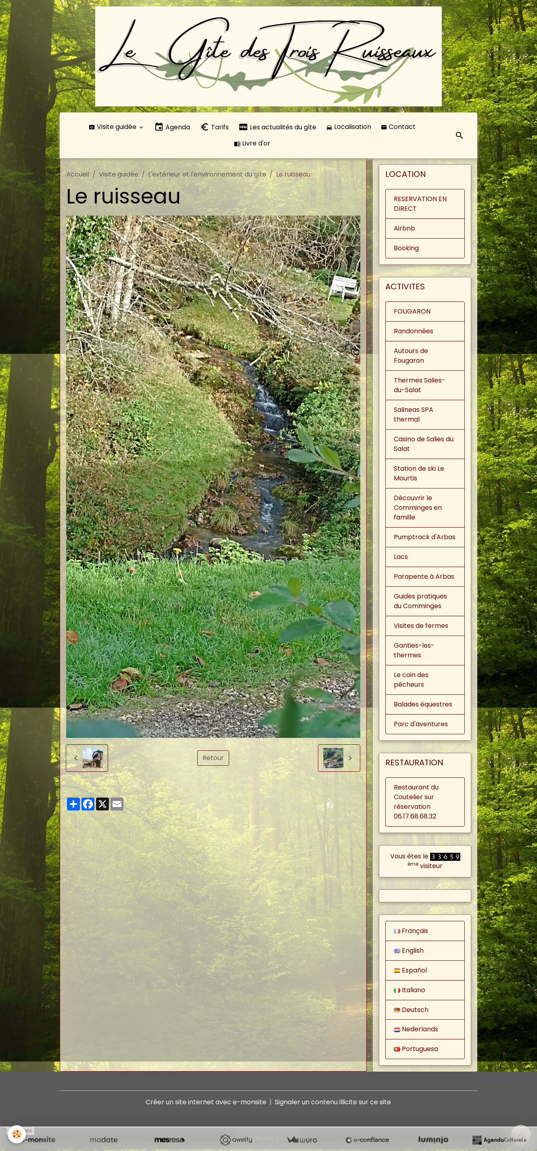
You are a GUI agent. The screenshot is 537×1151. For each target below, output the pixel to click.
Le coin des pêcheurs (411, 680)
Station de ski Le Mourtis (419, 474)
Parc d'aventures (421, 725)
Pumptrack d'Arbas (425, 538)
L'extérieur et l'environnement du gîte (207, 175)
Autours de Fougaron (411, 356)
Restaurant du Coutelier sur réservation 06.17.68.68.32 (416, 803)
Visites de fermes (421, 627)
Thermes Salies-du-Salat (419, 386)
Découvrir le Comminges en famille (418, 508)
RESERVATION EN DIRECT (420, 204)
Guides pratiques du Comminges (420, 602)
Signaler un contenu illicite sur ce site (333, 1103)
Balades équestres (423, 705)
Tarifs (214, 128)
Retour (213, 759)
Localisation (348, 128)
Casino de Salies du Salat (423, 445)
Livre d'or (252, 144)
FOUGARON (412, 312)
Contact (398, 128)
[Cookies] (17, 1134)
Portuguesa (416, 1050)
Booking (406, 249)
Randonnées (413, 332)
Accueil (77, 175)
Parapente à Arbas (424, 577)
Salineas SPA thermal (413, 415)
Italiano (409, 991)
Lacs (401, 558)
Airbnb (404, 229)
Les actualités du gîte (277, 128)
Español (410, 971)
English (409, 951)
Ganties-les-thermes (414, 651)
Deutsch (411, 1011)
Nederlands (416, 1030)
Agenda (172, 128)
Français (411, 932)
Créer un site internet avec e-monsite (206, 1103)
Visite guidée (113, 128)
